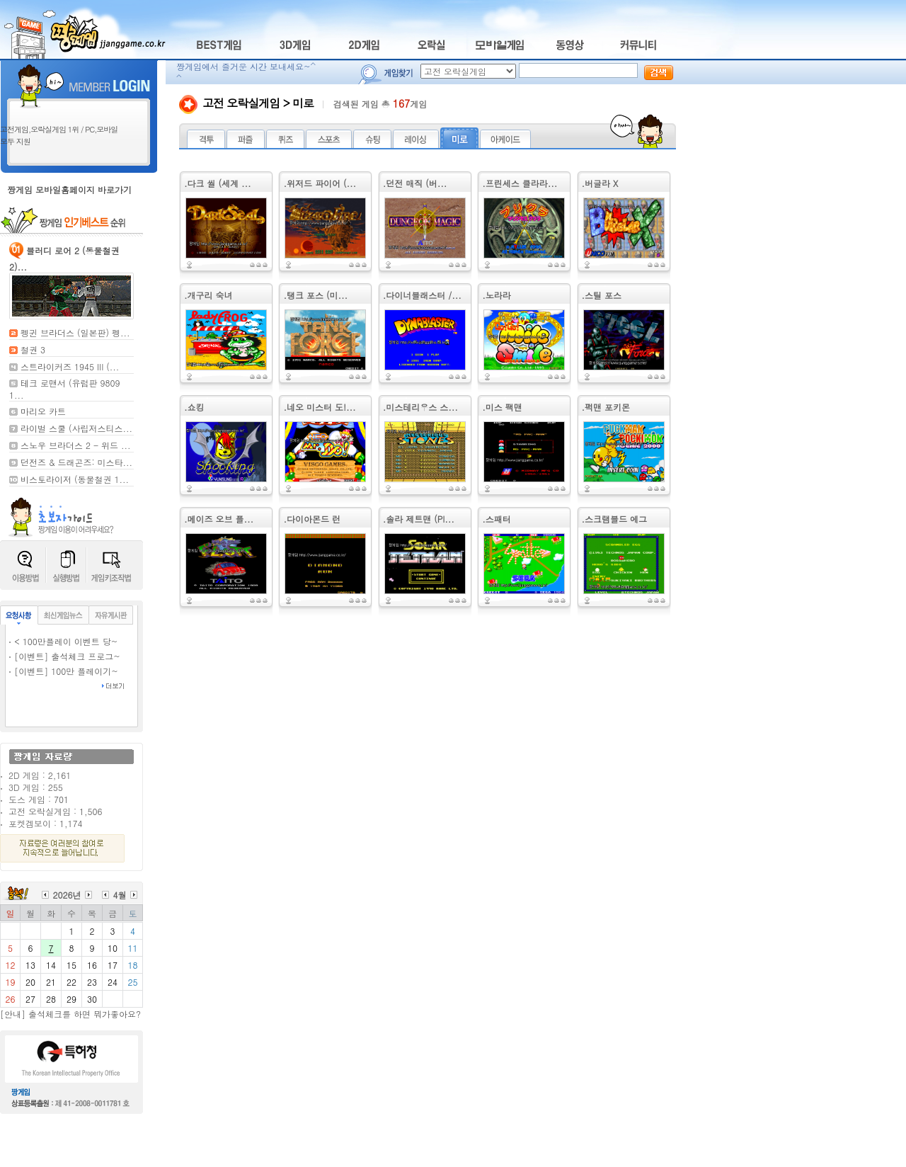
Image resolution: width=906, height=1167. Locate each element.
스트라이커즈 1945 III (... (70, 366)
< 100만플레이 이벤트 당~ (65, 641)
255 (55, 787)
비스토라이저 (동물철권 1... (75, 479)
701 (61, 799)
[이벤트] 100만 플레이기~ (66, 671)
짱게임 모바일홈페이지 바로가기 (69, 189)
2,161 (59, 775)
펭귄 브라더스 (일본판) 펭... (75, 332)
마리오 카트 (43, 411)
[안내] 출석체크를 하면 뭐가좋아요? (70, 1014)
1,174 (70, 823)
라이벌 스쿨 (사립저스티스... (76, 428)
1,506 (90, 811)
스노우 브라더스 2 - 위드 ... (76, 445)
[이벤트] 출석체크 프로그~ (67, 656)
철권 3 (33, 349)
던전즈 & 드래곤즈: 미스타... (76, 462)
